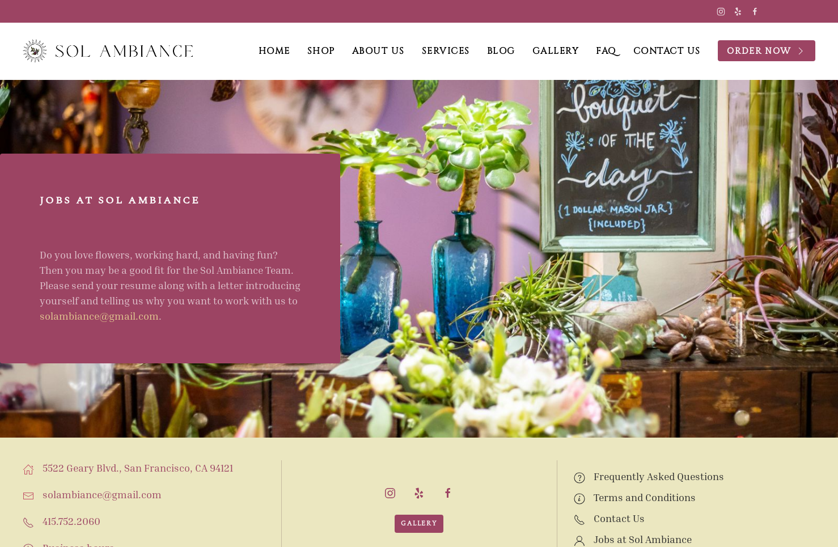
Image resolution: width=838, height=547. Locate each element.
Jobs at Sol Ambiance (643, 539)
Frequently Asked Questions (659, 476)
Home (274, 51)
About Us (378, 51)
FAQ (606, 51)
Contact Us (667, 51)
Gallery (555, 51)
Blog (501, 51)
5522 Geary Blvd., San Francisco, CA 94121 (138, 467)
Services (446, 51)
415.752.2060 (71, 521)
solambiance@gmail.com (99, 315)
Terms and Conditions (645, 497)
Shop (321, 51)
